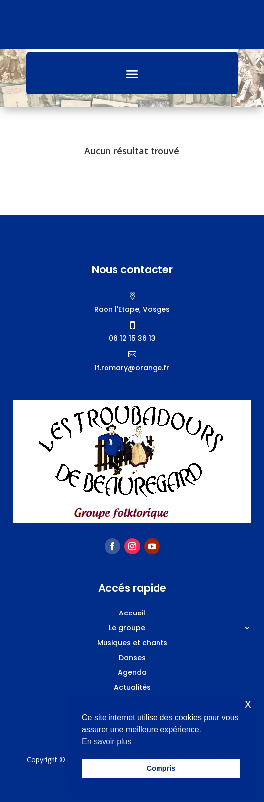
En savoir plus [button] (107, 741)
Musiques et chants (132, 643)
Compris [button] (161, 768)
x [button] (248, 703)
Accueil (132, 614)
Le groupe (127, 628)
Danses (132, 658)
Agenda (132, 673)
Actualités (132, 688)
